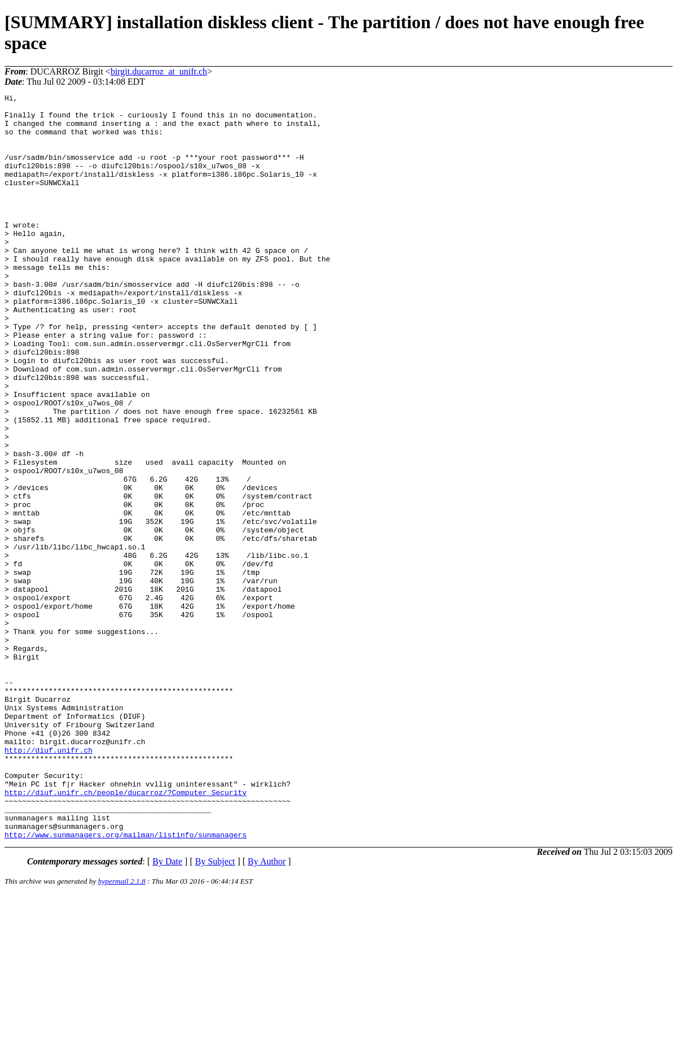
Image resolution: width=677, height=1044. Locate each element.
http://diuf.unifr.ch (49, 882)
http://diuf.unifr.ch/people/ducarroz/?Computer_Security (126, 933)
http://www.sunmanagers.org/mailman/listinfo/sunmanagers (126, 984)
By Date (167, 1010)
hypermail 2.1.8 (122, 1030)
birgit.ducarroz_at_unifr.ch (159, 71)
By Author (266, 1010)
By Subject (215, 1010)
